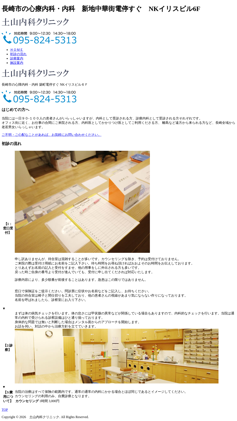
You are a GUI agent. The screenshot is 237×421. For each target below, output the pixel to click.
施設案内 (16, 62)
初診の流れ (18, 54)
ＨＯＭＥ (16, 49)
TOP (5, 409)
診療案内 (16, 58)
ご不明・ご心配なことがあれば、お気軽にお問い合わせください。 (51, 134)
